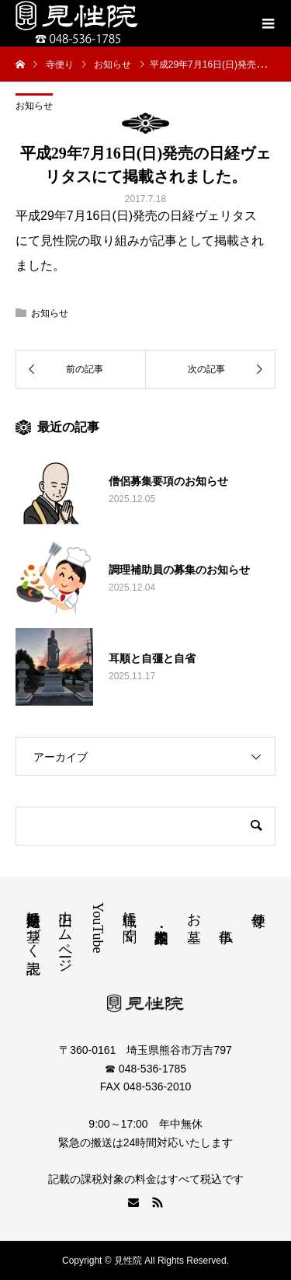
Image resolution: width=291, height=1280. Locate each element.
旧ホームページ (65, 933)
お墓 (194, 911)
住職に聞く (129, 918)
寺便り (258, 911)
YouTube (98, 928)
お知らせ (34, 105)
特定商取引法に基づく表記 (33, 926)
